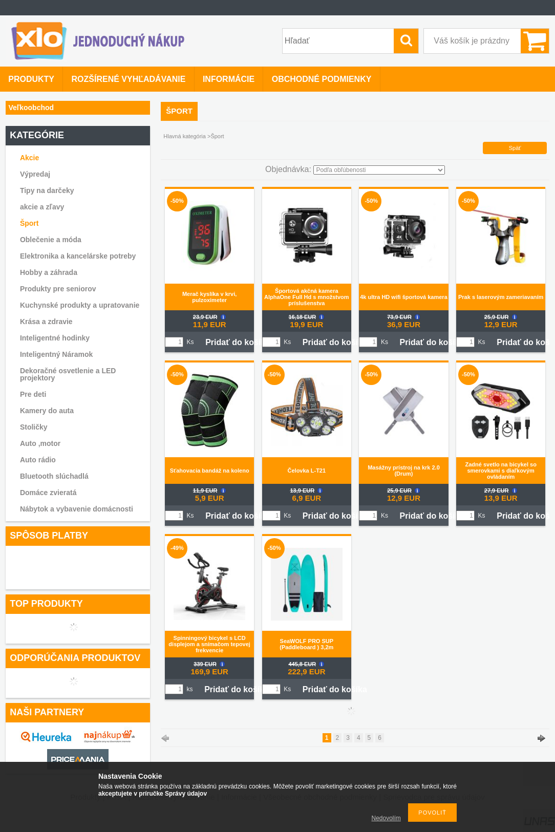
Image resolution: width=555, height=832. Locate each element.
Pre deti (33, 394)
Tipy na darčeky (47, 190)
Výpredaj (35, 174)
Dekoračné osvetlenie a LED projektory (68, 374)
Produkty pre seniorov (58, 289)
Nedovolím (386, 818)
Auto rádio (38, 460)
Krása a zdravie (46, 321)
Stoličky (34, 427)
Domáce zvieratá (48, 492)
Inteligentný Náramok (56, 354)
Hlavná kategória (184, 136)
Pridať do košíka (237, 342)
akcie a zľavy (42, 207)
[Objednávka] (379, 170)
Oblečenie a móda (50, 240)
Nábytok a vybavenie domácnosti (76, 509)
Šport (29, 223)
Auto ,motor (40, 443)
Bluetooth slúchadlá (54, 476)
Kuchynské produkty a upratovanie (79, 305)
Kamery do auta (47, 411)
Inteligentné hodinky (55, 338)
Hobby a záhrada (48, 272)
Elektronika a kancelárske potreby (78, 256)
